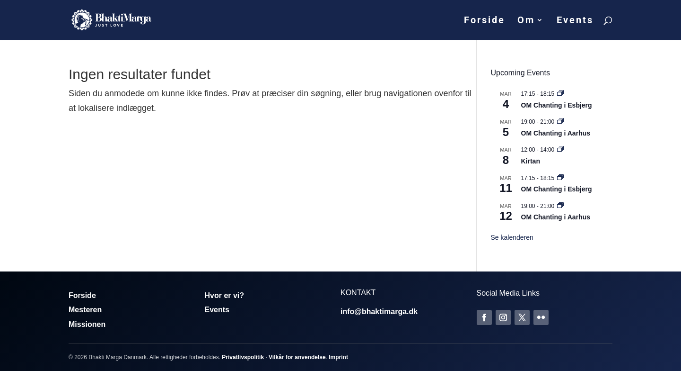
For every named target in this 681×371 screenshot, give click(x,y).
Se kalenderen (512, 237)
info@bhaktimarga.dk (379, 312)
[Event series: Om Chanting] (560, 93)
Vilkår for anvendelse (297, 357)
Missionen (87, 324)
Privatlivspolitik (243, 357)
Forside (484, 21)
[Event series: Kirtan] (560, 149)
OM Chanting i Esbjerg (556, 105)
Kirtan (530, 161)
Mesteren (85, 310)
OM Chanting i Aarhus (555, 133)
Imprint (338, 357)
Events (575, 21)
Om (526, 21)
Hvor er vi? (224, 295)
